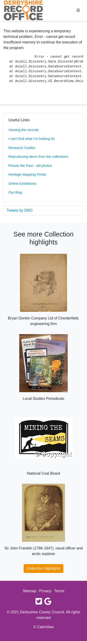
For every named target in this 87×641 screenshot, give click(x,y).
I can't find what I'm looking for (31, 139)
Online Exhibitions (22, 183)
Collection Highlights (43, 568)
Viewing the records (23, 130)
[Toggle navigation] (78, 10)
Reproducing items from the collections (38, 156)
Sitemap (29, 591)
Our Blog (15, 192)
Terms (59, 591)
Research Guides (21, 148)
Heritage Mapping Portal (27, 174)
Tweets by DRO (19, 210)
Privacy (45, 591)
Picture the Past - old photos (30, 166)
